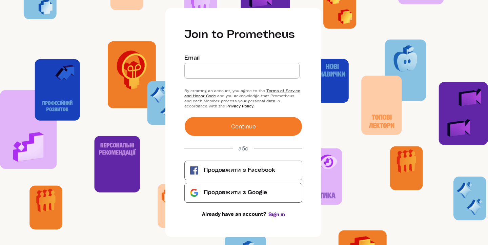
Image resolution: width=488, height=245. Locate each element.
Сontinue (243, 126)
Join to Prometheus (239, 33)
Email (192, 58)
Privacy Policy (239, 105)
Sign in (276, 214)
